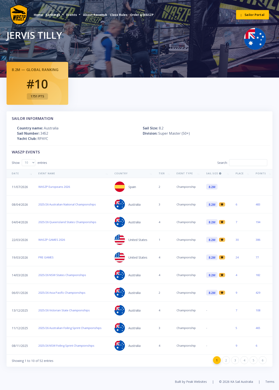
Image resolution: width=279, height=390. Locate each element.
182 (258, 275)
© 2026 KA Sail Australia (236, 382)
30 (237, 240)
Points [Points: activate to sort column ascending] (261, 173)
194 (258, 222)
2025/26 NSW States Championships (62, 275)
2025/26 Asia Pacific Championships (61, 293)
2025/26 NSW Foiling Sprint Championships (66, 346)
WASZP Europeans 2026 (54, 187)
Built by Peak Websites (191, 382)
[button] (54, 14)
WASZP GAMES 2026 (51, 240)
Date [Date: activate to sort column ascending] (15, 173)
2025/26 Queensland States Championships (67, 222)
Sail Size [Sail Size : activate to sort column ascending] (213, 173)
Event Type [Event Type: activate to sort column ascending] (185, 173)
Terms (269, 382)
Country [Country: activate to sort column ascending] (121, 173)
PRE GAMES (46, 257)
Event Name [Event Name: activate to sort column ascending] (46, 173)
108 (258, 310)
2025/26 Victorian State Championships (64, 310)
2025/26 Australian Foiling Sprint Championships (70, 328)
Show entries (29, 162)
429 (258, 293)
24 (237, 257)
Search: (242, 162)
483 (258, 204)
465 (258, 328)
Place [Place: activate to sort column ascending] (240, 173)
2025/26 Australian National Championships (67, 204)
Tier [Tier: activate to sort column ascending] (162, 173)
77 (257, 257)
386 (258, 240)
